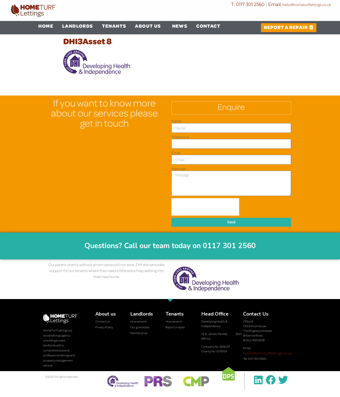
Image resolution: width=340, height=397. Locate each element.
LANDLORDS (77, 26)
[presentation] (205, 207)
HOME (45, 26)
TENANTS (114, 26)
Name (176, 121)
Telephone (180, 137)
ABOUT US (149, 26)
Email (176, 153)
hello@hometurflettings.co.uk (306, 4)
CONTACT (208, 26)
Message (178, 169)
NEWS (179, 26)
